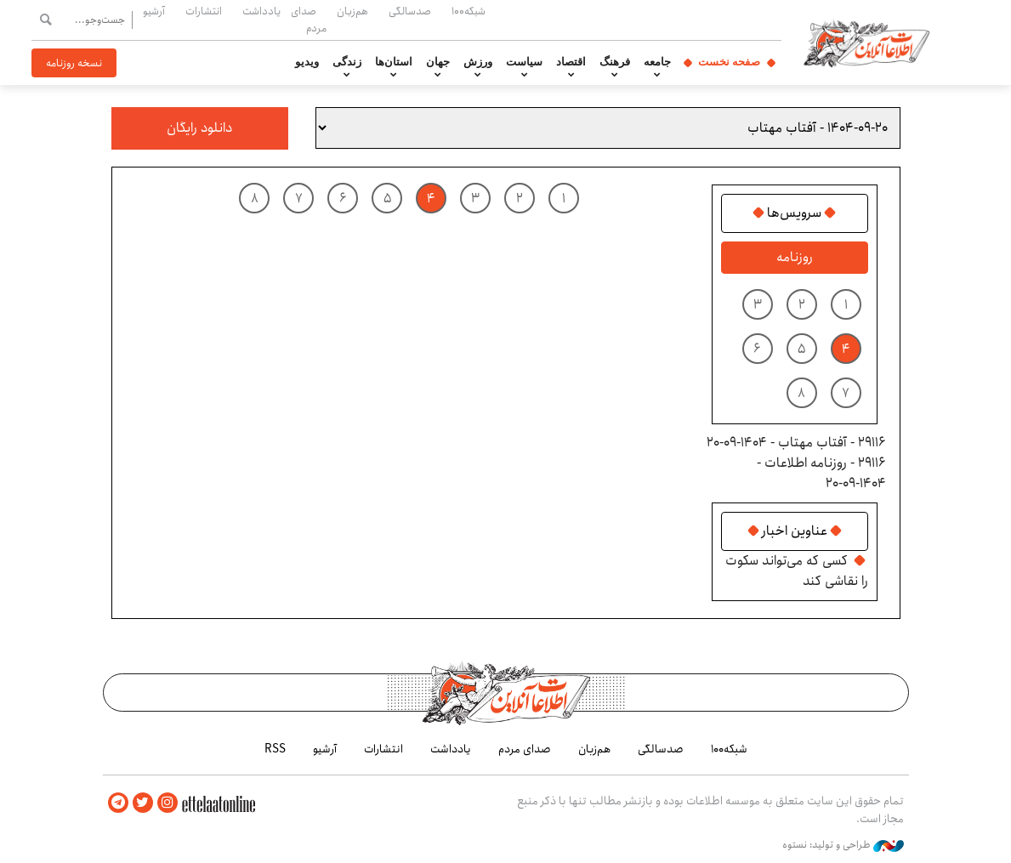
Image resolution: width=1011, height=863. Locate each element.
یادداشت (261, 11)
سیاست (524, 62)
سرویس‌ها (794, 213)
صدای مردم (309, 19)
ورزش (477, 62)
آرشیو (154, 11)
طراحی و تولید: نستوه (843, 845)
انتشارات (203, 11)
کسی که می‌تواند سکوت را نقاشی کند (796, 571)
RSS (275, 749)
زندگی (346, 62)
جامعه (657, 62)
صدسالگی (410, 11)
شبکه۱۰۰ (469, 11)
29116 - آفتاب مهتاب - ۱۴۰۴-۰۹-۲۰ (796, 442)
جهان (438, 62)
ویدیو (307, 62)
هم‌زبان (352, 11)
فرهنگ (614, 62)
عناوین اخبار (794, 531)
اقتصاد (571, 62)
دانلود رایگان (199, 128)
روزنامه (794, 257)
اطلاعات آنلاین (866, 42)
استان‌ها (393, 62)
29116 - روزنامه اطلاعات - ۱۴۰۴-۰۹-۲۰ (821, 473)
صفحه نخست (729, 62)
